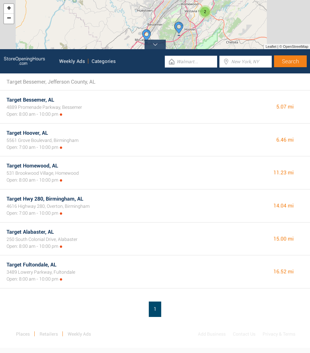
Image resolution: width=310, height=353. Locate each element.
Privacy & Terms (279, 334)
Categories (104, 61)
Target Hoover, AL (27, 133)
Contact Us (244, 334)
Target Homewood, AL (32, 166)
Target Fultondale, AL (32, 265)
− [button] (9, 19)
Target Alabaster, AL (30, 232)
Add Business (212, 334)
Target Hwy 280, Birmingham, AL (45, 199)
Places (23, 334)
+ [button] (9, 9)
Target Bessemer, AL (30, 100)
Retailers (49, 334)
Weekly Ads (72, 61)
